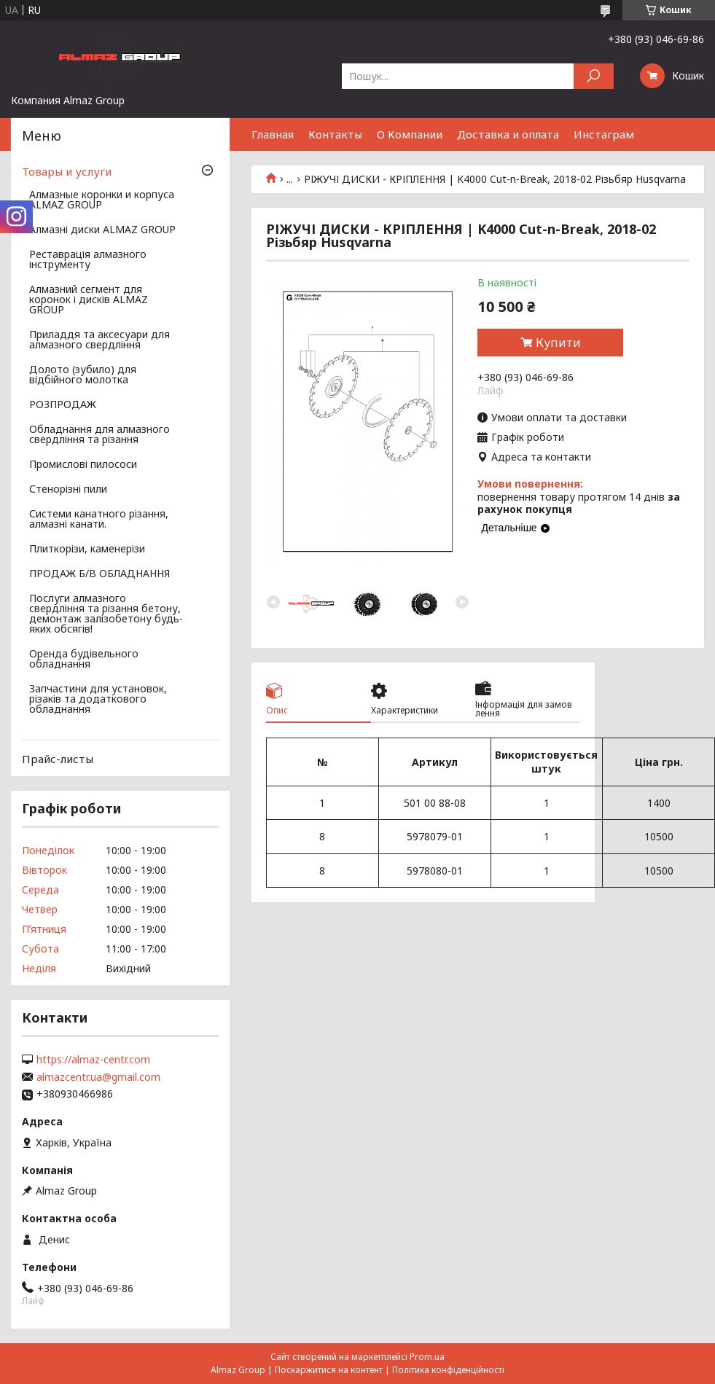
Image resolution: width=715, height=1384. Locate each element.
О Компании (409, 134)
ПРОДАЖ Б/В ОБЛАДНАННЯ (99, 574)
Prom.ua (427, 1356)
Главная (272, 134)
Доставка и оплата (508, 134)
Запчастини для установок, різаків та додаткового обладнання (98, 700)
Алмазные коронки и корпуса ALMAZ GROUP (101, 200)
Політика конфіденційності (448, 1370)
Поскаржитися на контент (329, 1370)
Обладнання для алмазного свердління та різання (99, 435)
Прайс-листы (57, 758)
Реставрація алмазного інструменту (87, 260)
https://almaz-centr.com (93, 1059)
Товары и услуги (67, 171)
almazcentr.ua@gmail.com (98, 1077)
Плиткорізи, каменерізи (87, 549)
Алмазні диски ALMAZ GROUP (102, 230)
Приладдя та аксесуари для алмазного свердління (99, 340)
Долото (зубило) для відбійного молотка (82, 375)
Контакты (335, 134)
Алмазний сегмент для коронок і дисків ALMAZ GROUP (88, 300)
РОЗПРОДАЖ (62, 405)
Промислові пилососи (83, 465)
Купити (558, 343)
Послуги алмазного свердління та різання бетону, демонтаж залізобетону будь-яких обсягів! (106, 614)
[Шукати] (594, 76)
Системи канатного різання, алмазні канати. (98, 520)
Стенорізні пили (68, 490)
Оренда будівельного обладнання (83, 660)
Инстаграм (604, 134)
